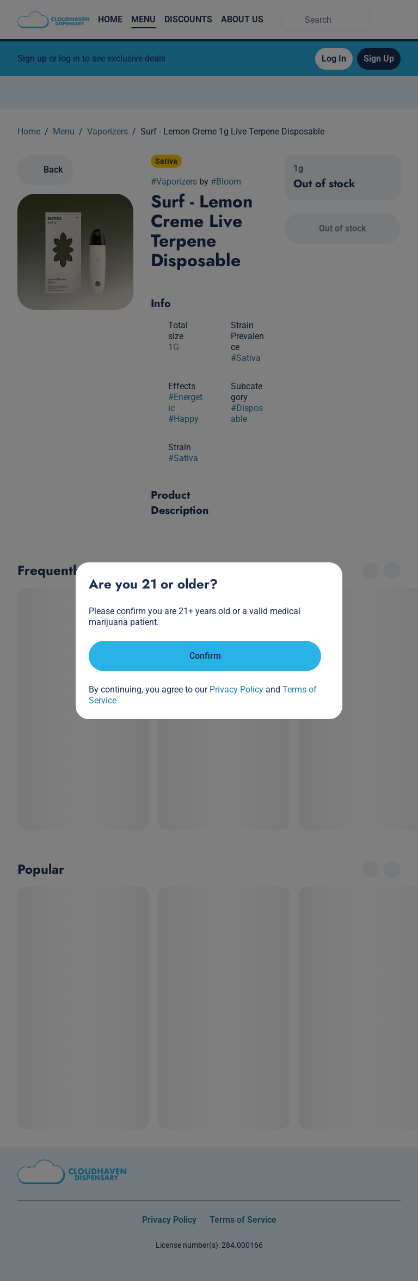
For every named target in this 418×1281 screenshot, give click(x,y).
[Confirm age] (205, 656)
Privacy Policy (236, 689)
